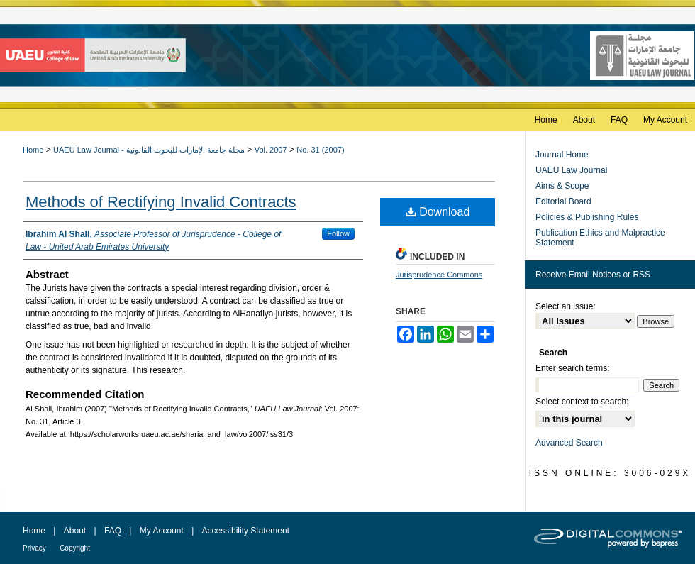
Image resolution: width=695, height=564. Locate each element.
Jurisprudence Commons (439, 274)
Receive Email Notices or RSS (592, 275)
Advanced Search (569, 443)
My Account (162, 531)
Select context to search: (581, 402)
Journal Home (562, 155)
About (75, 531)
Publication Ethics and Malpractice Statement (600, 238)
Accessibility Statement (245, 531)
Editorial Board (563, 201)
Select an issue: (565, 306)
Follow (338, 233)
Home (33, 149)
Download (438, 212)
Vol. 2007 (271, 149)
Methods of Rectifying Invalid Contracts (161, 202)
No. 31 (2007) (320, 149)
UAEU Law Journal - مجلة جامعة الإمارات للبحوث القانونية (149, 149)
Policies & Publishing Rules (586, 217)
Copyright (75, 548)
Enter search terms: (572, 368)
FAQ (112, 531)
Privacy (34, 548)
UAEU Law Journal (571, 170)
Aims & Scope (562, 186)
